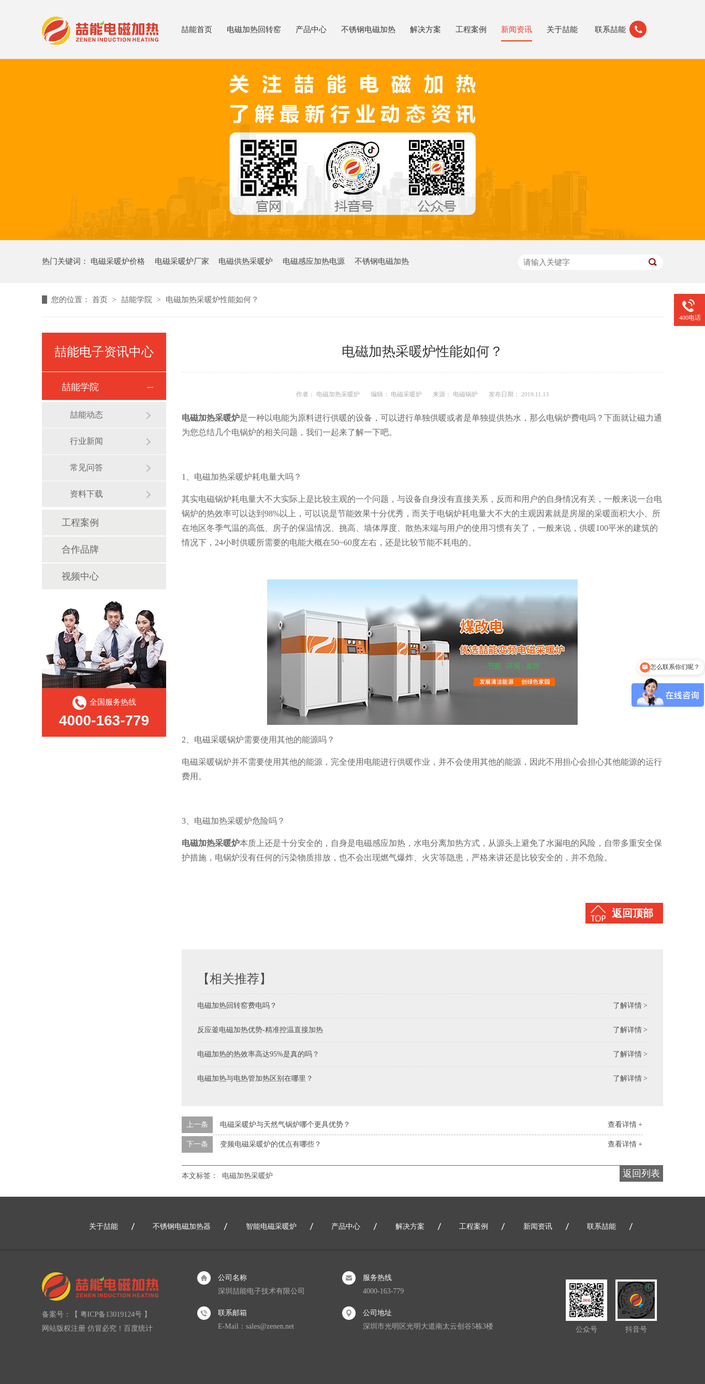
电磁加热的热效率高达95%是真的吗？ (258, 1054)
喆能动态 (86, 414)
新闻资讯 (516, 29)
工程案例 (471, 29)
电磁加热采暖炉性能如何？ (212, 299)
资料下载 (86, 493)
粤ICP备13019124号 (111, 1314)
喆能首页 (196, 29)
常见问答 (86, 467)
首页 (101, 299)
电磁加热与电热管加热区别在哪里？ (255, 1078)
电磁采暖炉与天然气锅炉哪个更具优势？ (285, 1124)
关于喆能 (562, 29)
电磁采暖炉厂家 (182, 261)
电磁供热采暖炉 (245, 261)
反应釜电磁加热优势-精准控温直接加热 (260, 1030)
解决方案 (425, 29)
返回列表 (641, 1173)
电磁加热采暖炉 (247, 1176)
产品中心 (311, 29)
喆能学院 (137, 299)
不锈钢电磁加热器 (182, 1226)
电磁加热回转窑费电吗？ (237, 1005)
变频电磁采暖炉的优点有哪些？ (270, 1144)
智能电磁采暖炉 (271, 1226)
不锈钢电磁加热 (368, 29)
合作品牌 (80, 549)
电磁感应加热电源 (314, 261)
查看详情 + (625, 1124)
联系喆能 (610, 29)
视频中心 (80, 576)
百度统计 (138, 1328)
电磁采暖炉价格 (118, 261)
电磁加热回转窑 (254, 29)
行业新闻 (86, 441)
